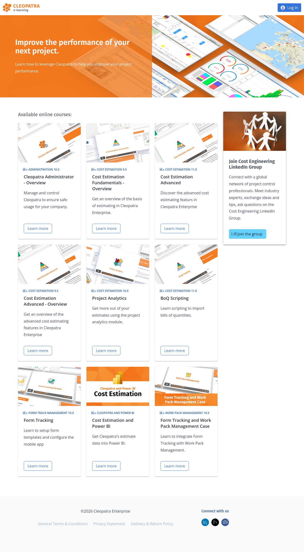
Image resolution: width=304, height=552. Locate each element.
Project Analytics (109, 298)
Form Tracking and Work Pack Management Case (186, 423)
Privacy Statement (109, 523)
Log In (292, 7)
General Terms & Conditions (63, 523)
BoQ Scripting (175, 298)
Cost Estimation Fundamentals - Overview (108, 182)
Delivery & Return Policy (152, 523)
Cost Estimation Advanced (177, 180)
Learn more (38, 228)
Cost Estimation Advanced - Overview (45, 301)
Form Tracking (38, 420)
